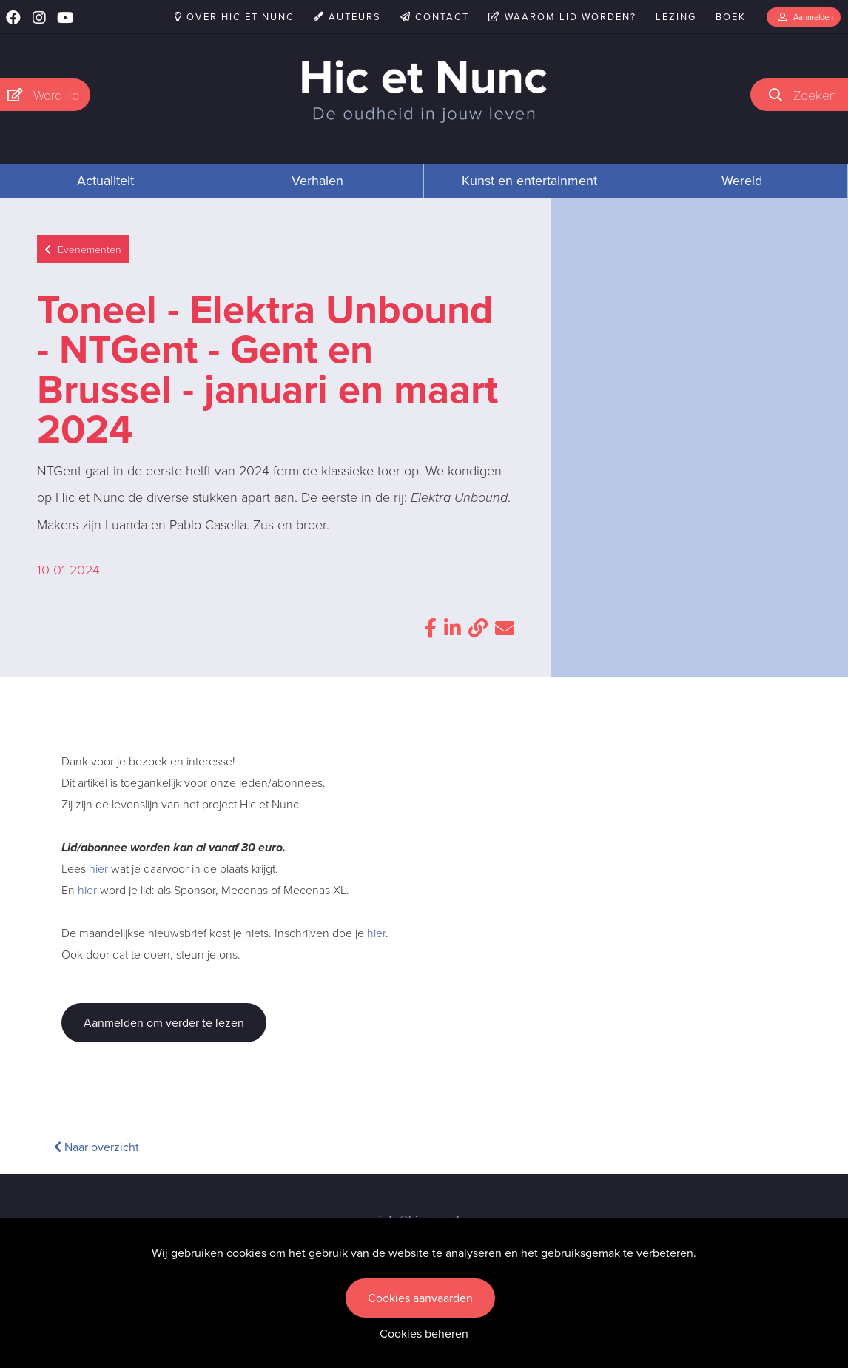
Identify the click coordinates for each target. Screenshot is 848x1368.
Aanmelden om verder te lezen (164, 1022)
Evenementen (82, 249)
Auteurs (347, 17)
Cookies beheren (424, 1333)
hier (98, 868)
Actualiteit (105, 180)
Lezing (676, 17)
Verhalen (317, 180)
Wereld (741, 180)
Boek (731, 17)
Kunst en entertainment (529, 180)
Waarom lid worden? (562, 17)
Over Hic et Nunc (235, 17)
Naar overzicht (96, 1147)
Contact (434, 17)
